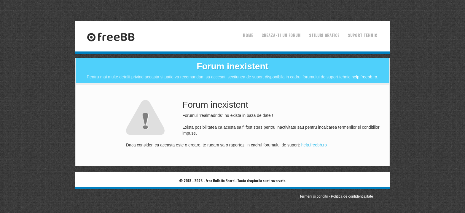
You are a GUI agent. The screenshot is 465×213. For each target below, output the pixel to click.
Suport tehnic (362, 35)
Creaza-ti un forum (281, 35)
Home (248, 35)
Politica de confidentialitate (352, 196)
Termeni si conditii (314, 196)
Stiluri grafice (324, 35)
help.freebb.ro (364, 77)
